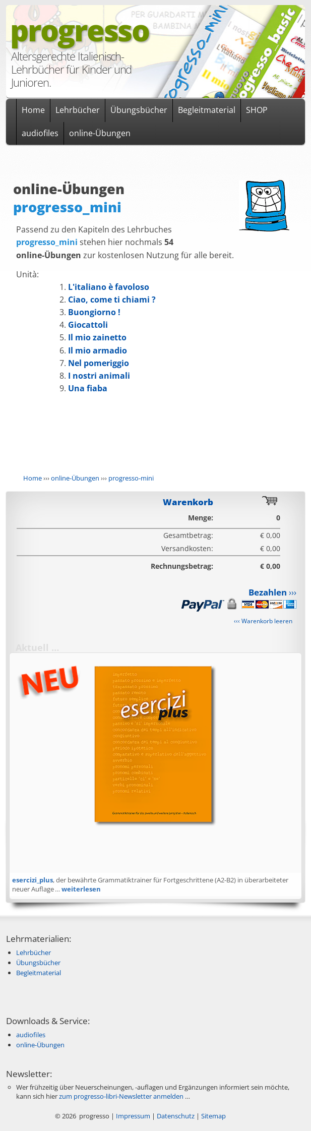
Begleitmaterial (206, 109)
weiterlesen (81, 889)
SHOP (257, 109)
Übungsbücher (138, 109)
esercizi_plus (32, 879)
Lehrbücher (77, 109)
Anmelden (289, 1115)
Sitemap (213, 1115)
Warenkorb (188, 502)
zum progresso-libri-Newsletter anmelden (121, 1096)
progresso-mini (131, 478)
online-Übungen (100, 133)
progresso (79, 30)
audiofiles (40, 133)
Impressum (133, 1115)
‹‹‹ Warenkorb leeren (263, 621)
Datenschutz (176, 1115)
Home (33, 109)
